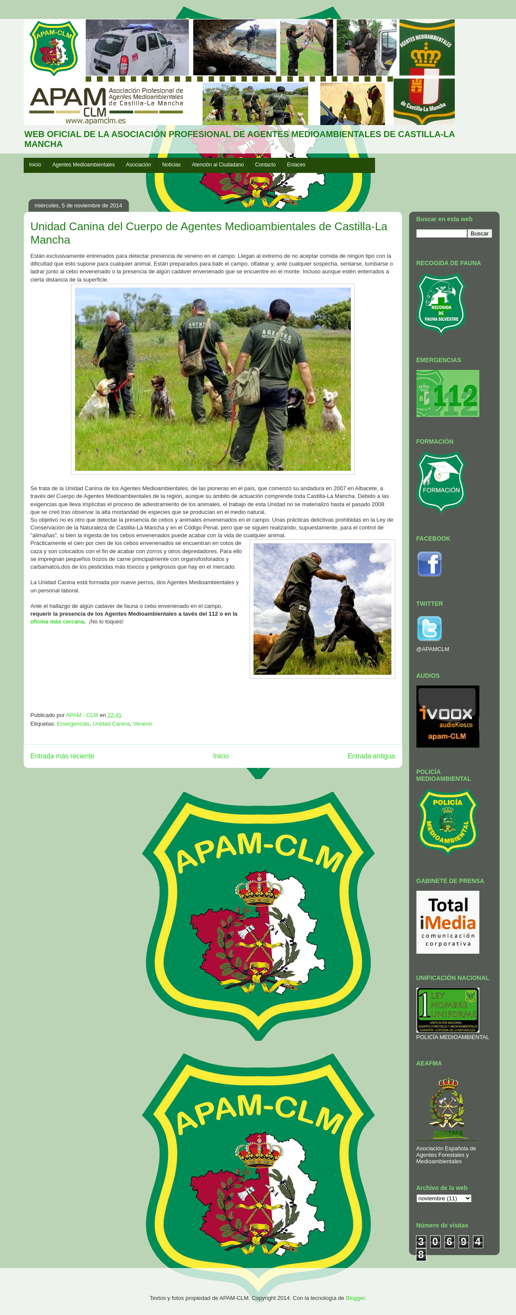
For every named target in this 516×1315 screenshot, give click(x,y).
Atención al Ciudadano (218, 165)
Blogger (355, 1298)
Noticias (171, 165)
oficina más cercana (57, 621)
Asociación (138, 165)
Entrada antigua (371, 756)
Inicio (35, 165)
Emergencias (73, 723)
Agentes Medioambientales (84, 165)
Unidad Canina (111, 723)
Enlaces (296, 165)
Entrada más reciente (62, 756)
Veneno (142, 723)
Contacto (265, 165)
